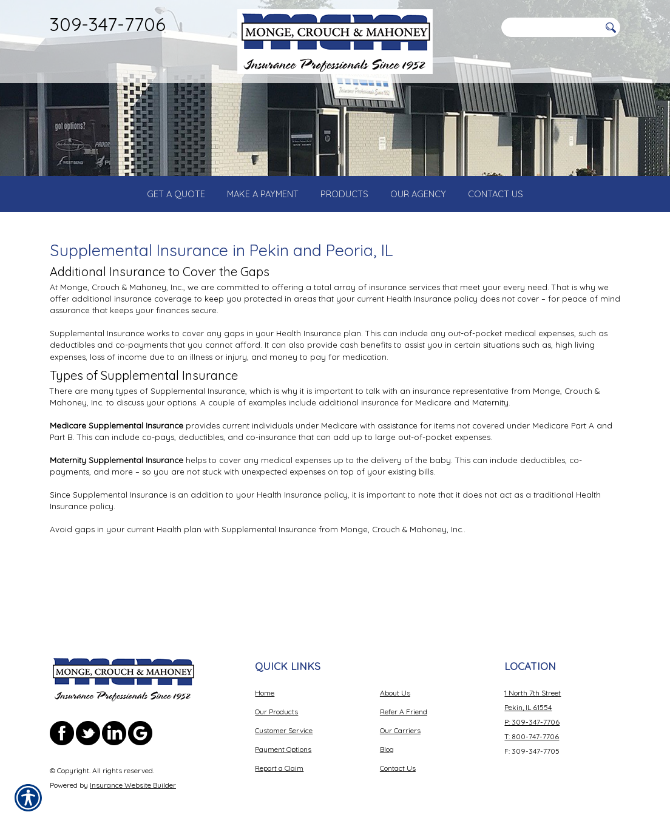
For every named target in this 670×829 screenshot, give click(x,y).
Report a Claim (279, 758)
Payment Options (283, 740)
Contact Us (398, 758)
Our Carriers (400, 721)
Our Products (276, 702)
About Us (395, 683)
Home (264, 683)
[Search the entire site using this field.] (550, 27)
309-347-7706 (108, 24)
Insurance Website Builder (133, 775)
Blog (387, 740)
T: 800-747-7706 (531, 727)
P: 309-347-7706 (532, 712)
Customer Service (284, 721)
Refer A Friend (403, 702)
